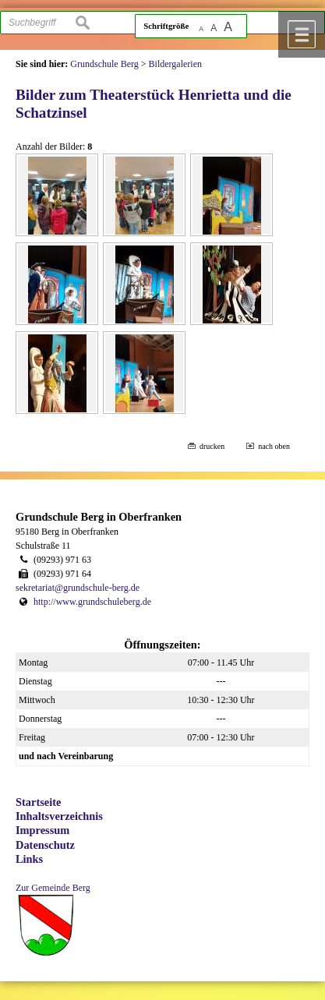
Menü (302, 34)
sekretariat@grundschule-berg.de (78, 587)
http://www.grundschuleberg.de (92, 601)
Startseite (38, 802)
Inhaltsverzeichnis (59, 816)
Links (29, 859)
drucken (212, 446)
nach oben (274, 446)
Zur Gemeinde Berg (53, 887)
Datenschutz (45, 845)
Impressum (42, 830)
